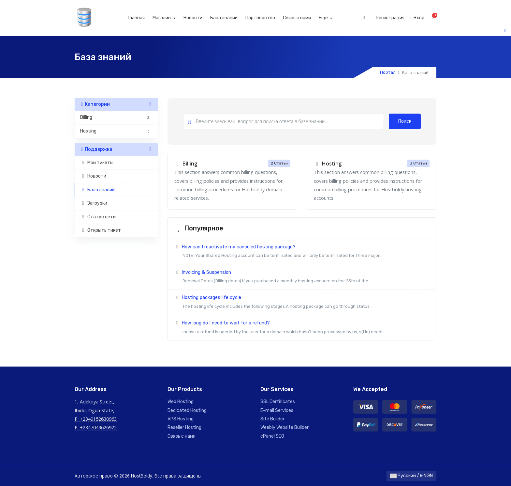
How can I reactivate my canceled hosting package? (302, 252)
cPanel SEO (272, 436)
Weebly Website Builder (284, 427)
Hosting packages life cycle (302, 303)
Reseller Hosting (184, 427)
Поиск (404, 121)
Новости (199, 18)
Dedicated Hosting (187, 410)
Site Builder (272, 419)
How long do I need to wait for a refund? (302, 328)
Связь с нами (304, 18)
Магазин (169, 18)
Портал (388, 72)
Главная (143, 18)
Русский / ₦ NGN (411, 475)
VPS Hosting (181, 419)
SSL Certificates (277, 401)
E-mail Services (276, 410)
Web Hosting (181, 401)
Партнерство (267, 18)
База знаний (230, 18)
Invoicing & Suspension (302, 278)
